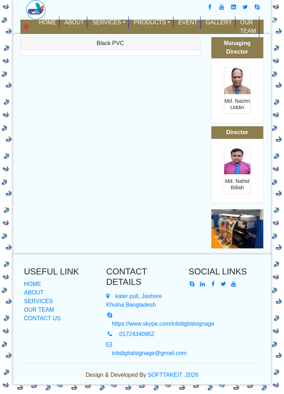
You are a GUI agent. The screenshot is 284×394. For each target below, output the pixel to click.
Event (187, 22)
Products (150, 22)
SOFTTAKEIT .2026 (173, 375)
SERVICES (38, 301)
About (74, 22)
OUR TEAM (39, 310)
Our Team (248, 26)
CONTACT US (42, 318)
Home (49, 21)
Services (106, 22)
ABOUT (34, 293)
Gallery (219, 22)
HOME (32, 284)
